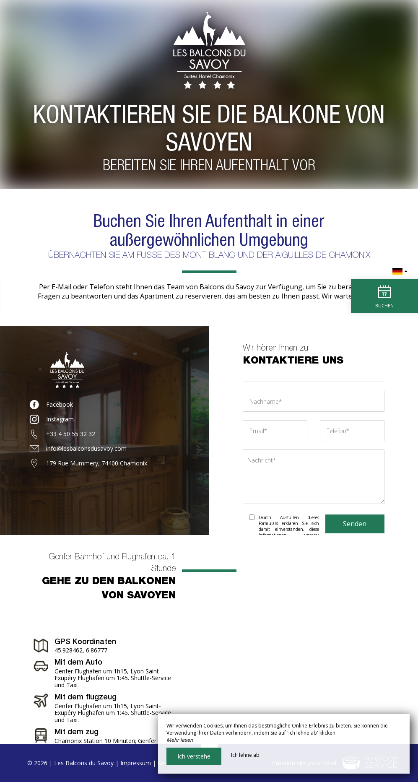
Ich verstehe (193, 756)
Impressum (135, 763)
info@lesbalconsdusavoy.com (86, 448)
